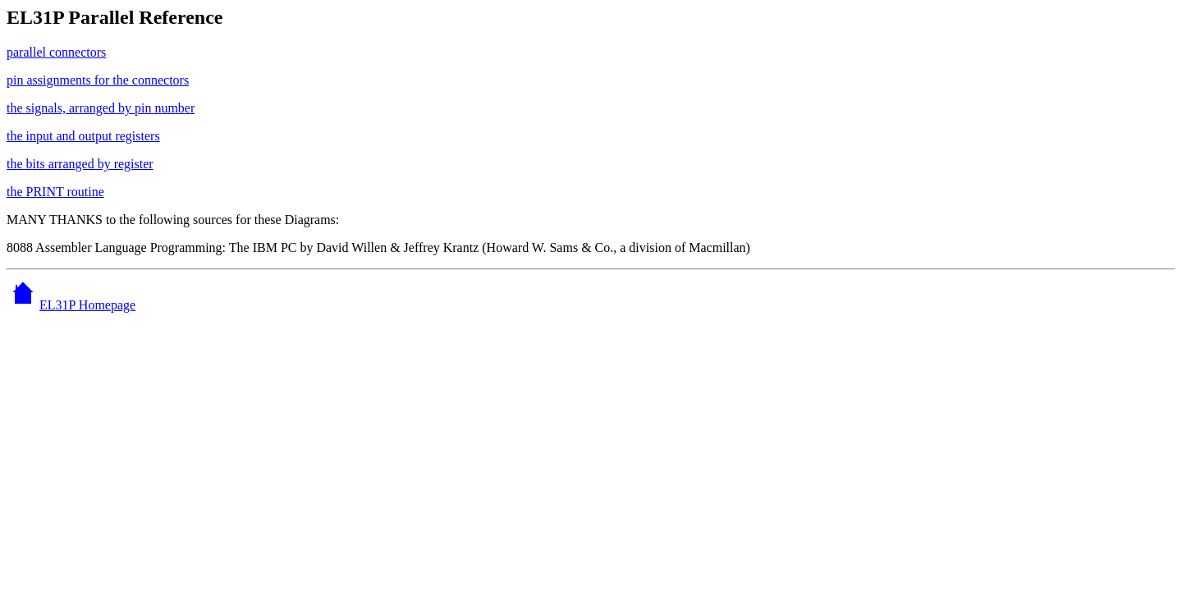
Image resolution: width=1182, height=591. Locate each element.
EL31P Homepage (71, 305)
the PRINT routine (55, 192)
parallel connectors (56, 52)
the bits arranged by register (80, 164)
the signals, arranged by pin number (101, 108)
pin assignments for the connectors (98, 80)
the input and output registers (83, 136)
